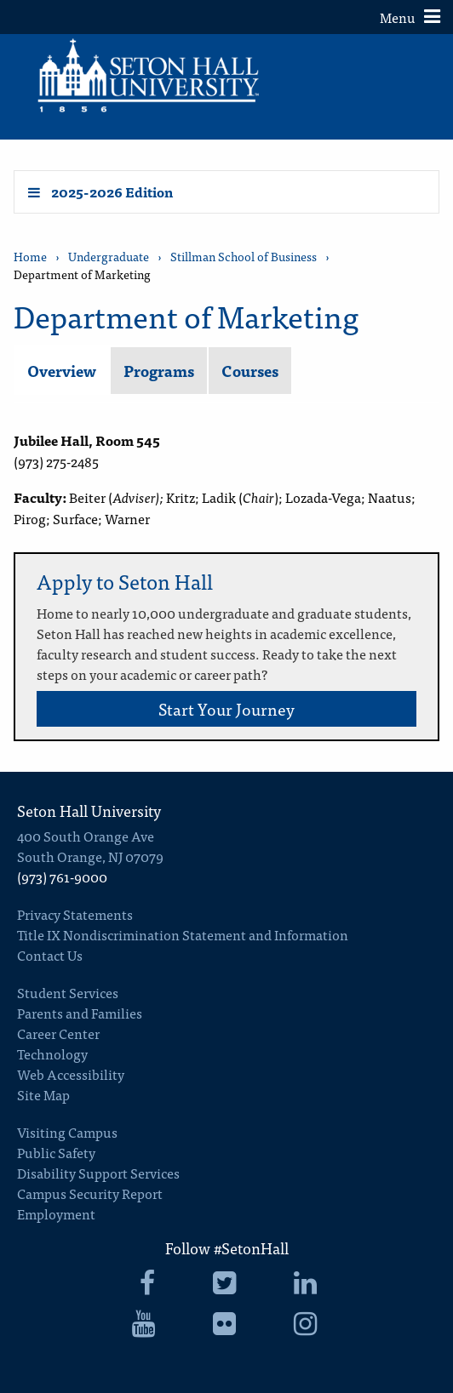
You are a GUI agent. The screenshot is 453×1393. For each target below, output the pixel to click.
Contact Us (50, 955)
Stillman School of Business (243, 256)
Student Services (67, 992)
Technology (52, 1053)
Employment (56, 1213)
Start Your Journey (226, 708)
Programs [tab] (158, 370)
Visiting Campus (67, 1132)
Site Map (43, 1094)
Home (30, 256)
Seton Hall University (89, 810)
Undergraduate (108, 256)
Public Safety (56, 1152)
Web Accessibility (70, 1074)
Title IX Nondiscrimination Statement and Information (182, 934)
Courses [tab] (249, 370)
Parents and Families (79, 1013)
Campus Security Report (90, 1193)
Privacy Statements (75, 914)
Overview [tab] (61, 370)
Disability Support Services (98, 1173)
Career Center (58, 1033)
